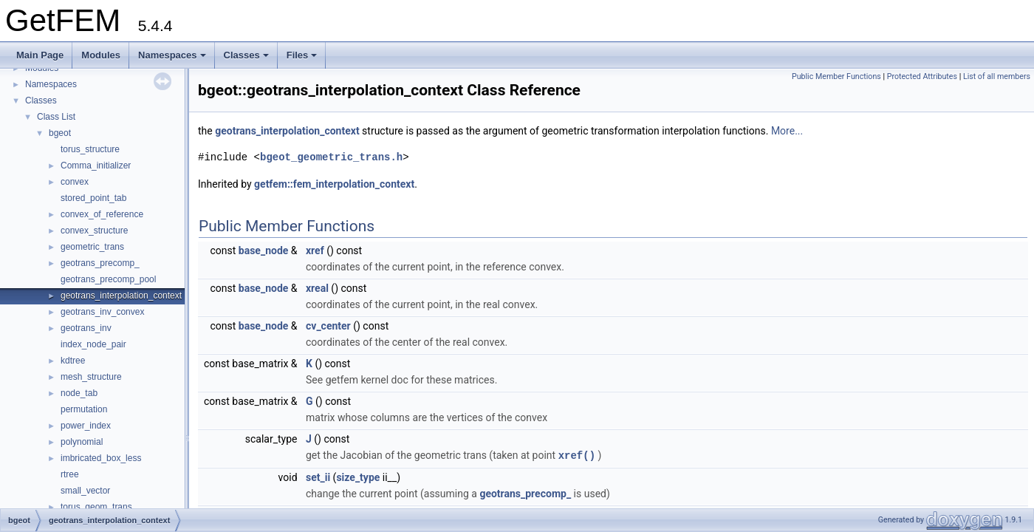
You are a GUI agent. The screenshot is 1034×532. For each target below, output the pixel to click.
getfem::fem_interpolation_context (334, 184)
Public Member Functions (836, 76)
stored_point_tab (93, 198)
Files (302, 55)
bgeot (60, 133)
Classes (246, 55)
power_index (86, 425)
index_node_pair (93, 344)
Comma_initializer (96, 165)
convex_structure (94, 230)
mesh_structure (91, 377)
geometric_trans (92, 247)
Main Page (40, 55)
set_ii (318, 476)
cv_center (328, 326)
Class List (56, 117)
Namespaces (172, 55)
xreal (317, 288)
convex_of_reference (102, 214)
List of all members (996, 76)
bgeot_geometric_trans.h (331, 157)
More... (787, 131)
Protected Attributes (922, 76)
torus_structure (90, 149)
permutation (84, 409)
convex (75, 182)
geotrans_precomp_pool (108, 279)
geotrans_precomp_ (100, 263)
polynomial (82, 442)
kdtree (73, 360)
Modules (100, 55)
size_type (358, 476)
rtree (70, 474)
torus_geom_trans (96, 507)
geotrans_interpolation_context (121, 295)
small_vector (85, 490)
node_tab (79, 393)
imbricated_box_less (101, 458)
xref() (576, 455)
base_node (264, 250)
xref (315, 250)
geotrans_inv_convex (102, 312)
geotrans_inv (86, 328)
